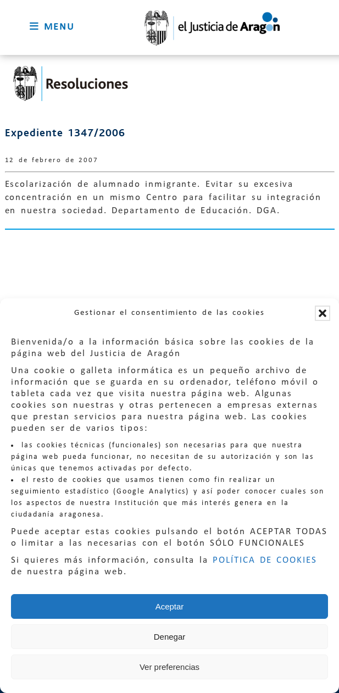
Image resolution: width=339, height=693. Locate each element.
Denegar (170, 636)
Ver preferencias (169, 667)
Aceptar (169, 606)
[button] (322, 313)
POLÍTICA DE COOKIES (265, 560)
